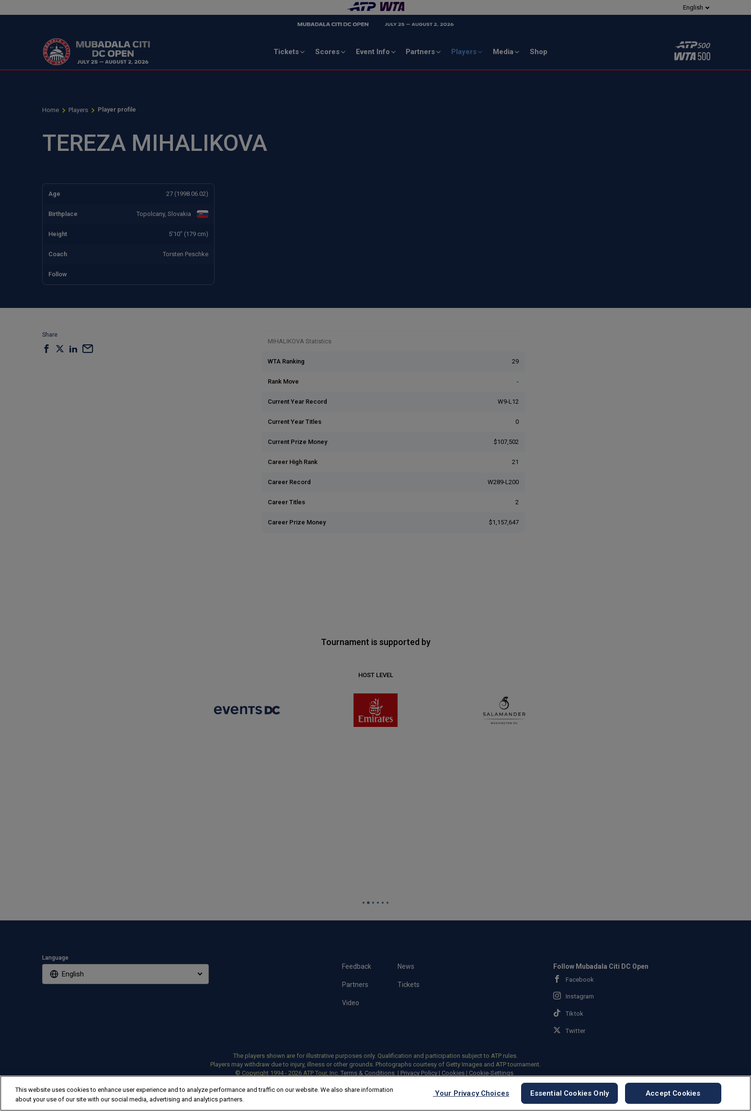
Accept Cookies (673, 1093)
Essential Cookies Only (569, 1093)
